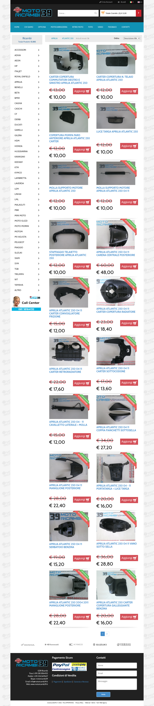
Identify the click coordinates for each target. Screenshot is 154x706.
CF (16, 114)
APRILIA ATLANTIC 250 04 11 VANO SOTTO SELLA (116, 545)
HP (16, 66)
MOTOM (19, 231)
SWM (17, 258)
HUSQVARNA (21, 151)
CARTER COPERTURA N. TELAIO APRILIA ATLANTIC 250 (114, 78)
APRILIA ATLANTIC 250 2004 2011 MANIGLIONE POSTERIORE (69, 604)
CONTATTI (126, 27)
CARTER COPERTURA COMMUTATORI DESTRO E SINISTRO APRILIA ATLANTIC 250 (68, 80)
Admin (93, 702)
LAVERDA (19, 183)
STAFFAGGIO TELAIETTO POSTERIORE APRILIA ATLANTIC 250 (67, 255)
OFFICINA (42, 27)
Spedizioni (68, 682)
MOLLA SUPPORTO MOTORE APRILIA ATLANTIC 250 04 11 (113, 189)
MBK (17, 210)
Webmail (87, 702)
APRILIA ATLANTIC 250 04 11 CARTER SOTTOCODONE (112, 370)
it (131, 2)
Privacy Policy (79, 702)
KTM (17, 167)
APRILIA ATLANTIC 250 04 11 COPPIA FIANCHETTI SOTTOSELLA (116, 429)
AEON (17, 60)
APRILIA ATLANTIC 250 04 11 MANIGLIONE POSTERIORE (65, 487)
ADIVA (18, 55)
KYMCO (18, 172)
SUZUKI (18, 252)
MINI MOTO (20, 215)
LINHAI (18, 194)
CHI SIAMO (28, 27)
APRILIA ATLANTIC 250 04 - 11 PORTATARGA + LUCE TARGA (113, 487)
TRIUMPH (19, 274)
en (140, 2)
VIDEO (100, 27)
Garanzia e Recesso (81, 682)
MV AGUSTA (20, 236)
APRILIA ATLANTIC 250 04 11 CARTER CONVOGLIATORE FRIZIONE (65, 313)
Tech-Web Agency (101, 702)
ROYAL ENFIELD (21, 76)
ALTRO (18, 290)
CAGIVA (18, 103)
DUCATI (18, 124)
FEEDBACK (112, 27)
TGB (16, 269)
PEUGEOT (19, 242)
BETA (17, 92)
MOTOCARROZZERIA (59, 27)
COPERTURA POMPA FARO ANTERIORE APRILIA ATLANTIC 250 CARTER (69, 138)
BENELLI (19, 87)
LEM (17, 188)
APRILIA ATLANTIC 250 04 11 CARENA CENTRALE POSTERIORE (115, 253)
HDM (17, 140)
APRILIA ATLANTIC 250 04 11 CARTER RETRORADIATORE (65, 370)
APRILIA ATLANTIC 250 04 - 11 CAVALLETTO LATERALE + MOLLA (68, 423)
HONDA (18, 146)
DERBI (18, 119)
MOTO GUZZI (21, 220)
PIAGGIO (19, 247)
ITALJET (18, 71)
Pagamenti (58, 682)
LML (17, 199)
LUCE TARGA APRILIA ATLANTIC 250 (117, 131)
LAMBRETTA (20, 178)
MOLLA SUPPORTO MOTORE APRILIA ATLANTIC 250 (66, 189)
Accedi (121, 2)
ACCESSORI (20, 50)
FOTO (90, 27)
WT (16, 279)
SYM (17, 263)
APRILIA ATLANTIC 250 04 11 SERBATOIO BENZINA (65, 545)
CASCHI (18, 108)
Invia (103, 694)
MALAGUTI (20, 204)
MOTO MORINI (21, 226)
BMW (17, 98)
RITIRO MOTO (77, 27)
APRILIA (18, 82)
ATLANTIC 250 (67, 38)
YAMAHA (19, 285)
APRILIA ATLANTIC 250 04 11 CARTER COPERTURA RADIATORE (115, 310)
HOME (16, 27)
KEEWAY (19, 162)
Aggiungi (81, 91)
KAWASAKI (20, 156)
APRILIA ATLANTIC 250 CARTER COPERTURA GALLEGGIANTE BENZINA (114, 605)
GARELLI (19, 130)
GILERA (18, 135)
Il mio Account (105, 2)
